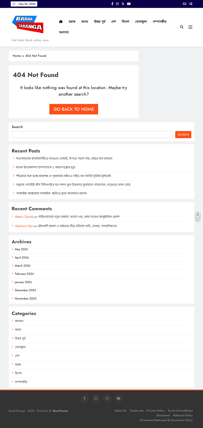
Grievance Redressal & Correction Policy (166, 420)
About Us (120, 411)
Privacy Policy (156, 411)
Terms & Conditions (180, 411)
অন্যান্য (64, 32)
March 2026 (23, 265)
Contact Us (136, 411)
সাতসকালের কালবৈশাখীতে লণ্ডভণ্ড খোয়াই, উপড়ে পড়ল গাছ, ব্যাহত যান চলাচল (64, 158)
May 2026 (21, 249)
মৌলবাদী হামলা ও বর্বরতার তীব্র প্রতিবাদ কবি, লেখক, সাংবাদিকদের (77, 226)
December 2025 (25, 290)
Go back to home (73, 109)
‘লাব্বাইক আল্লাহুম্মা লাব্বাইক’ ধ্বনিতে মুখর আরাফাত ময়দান (51, 193)
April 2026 (22, 257)
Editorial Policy (183, 415)
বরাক (72, 21)
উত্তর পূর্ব (99, 21)
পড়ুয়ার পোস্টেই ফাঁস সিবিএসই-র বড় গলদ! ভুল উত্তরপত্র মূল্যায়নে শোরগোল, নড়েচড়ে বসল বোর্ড (73, 185)
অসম (84, 21)
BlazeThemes (60, 411)
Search (17, 126)
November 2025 (25, 298)
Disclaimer (163, 415)
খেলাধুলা (141, 21)
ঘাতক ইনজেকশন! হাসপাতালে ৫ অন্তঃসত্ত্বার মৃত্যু (45, 167)
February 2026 (24, 274)
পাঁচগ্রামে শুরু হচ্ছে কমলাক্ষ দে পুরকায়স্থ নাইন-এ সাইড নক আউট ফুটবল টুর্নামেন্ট (63, 176)
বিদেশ (125, 21)
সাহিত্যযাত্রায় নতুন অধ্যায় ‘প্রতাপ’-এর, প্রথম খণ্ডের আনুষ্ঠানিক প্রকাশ (79, 217)
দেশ (113, 21)
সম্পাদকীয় (159, 21)
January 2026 (23, 282)
